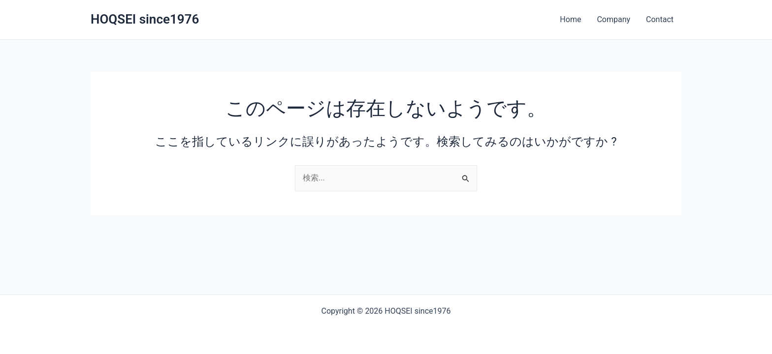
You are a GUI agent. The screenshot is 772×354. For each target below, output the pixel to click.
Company (613, 19)
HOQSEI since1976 (145, 19)
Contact (660, 19)
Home (570, 19)
